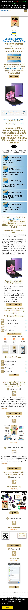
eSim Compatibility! (14, 304)
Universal (11, 112)
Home (4, 112)
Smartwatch (16, 119)
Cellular (7, 114)
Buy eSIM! (14, 375)
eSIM (24, 112)
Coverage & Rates (14, 468)
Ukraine (18, 112)
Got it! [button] (7, 607)
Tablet (22, 119)
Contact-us (20, 597)
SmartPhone (7, 119)
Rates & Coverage (14, 334)
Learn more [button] (5, 603)
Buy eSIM (14, 76)
